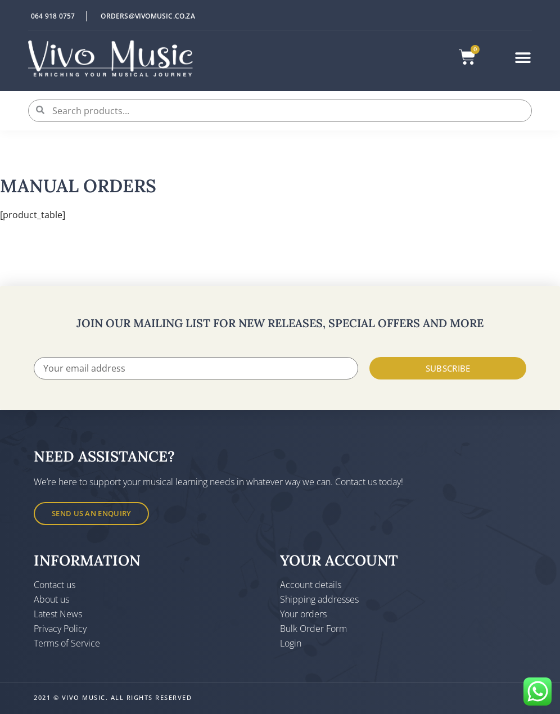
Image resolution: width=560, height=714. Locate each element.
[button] (523, 57)
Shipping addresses (319, 599)
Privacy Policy (60, 628)
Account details (310, 584)
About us (51, 599)
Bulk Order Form (313, 628)
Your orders (303, 614)
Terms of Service (67, 643)
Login (290, 643)
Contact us (54, 584)
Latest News (58, 614)
